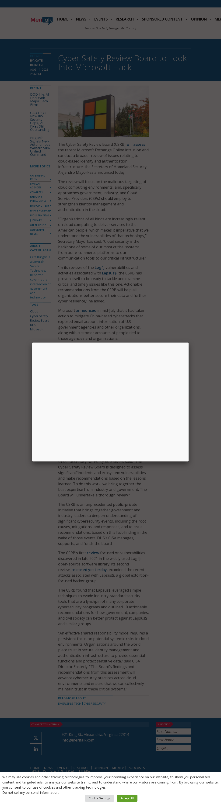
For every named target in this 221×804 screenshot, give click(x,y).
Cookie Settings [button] (100, 798)
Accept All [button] (127, 798)
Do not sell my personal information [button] (30, 792)
